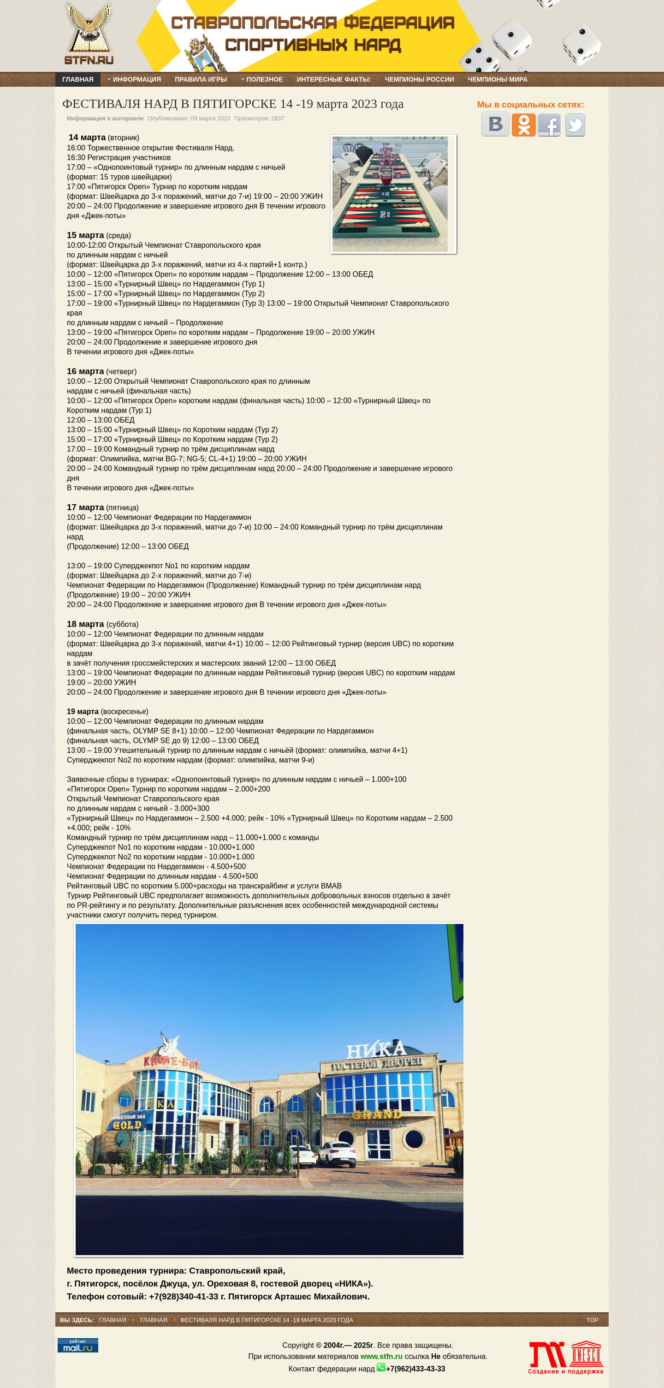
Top (593, 1320)
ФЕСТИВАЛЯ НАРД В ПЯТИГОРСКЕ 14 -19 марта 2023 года (233, 103)
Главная (112, 1320)
